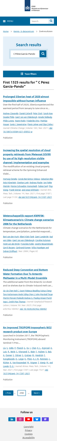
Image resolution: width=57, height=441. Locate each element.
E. (29, 351)
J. (30, 348)
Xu (27, 348)
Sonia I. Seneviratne (18, 124)
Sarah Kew (47, 113)
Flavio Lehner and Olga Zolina (40, 124)
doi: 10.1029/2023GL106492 (33, 308)
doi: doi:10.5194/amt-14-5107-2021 (35, 197)
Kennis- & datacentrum (24, 31)
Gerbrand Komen (23, 247)
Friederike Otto (32, 120)
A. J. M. (36, 358)
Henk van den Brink (11, 243)
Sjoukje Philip (8, 117)
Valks (11, 348)
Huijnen (41, 351)
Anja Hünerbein (9, 182)
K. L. (39, 348)
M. (33, 355)
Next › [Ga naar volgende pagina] (37, 392)
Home (6, 31)
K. (25, 358)
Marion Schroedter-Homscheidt (23, 186)
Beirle (12, 351)
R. (9, 351)
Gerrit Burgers (9, 247)
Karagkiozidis (9, 358)
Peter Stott (37, 113)
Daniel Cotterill (25, 113)
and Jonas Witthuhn (30, 189)
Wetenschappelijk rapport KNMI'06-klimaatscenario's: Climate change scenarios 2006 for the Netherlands (28, 220)
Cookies (29, 433)
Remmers (44, 358)
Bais (49, 351)
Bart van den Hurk (11, 236)
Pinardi (20, 348)
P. (15, 348)
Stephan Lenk (23, 182)
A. (51, 348)
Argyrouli (46, 348)
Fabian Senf (43, 186)
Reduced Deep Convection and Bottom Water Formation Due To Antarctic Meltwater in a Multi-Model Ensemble (25, 274)
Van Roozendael (19, 362)
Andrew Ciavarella (10, 113)
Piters (29, 358)
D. (16, 358)
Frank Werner (15, 189)
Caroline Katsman (42, 240)
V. (46, 351)
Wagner (33, 362)
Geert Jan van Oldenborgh (26, 117)
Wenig (42, 362)
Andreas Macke (35, 182)
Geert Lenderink (41, 236)
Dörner (18, 355)
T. (38, 362)
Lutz (5, 351)
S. (7, 348)
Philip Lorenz (8, 120)
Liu (4, 348)
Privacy (28, 430)
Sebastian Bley (47, 178)
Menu (10, 21)
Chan (34, 348)
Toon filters (30, 73)
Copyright (28, 426)
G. (25, 348)
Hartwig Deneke (10, 178)
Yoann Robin (20, 120)
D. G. (12, 366)
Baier (33, 351)
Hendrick (39, 355)
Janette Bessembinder (44, 243)
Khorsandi (23, 351)
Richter (6, 362)
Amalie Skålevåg (45, 117)
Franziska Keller (27, 243)
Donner (9, 355)
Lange (21, 358)
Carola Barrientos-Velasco (29, 178)
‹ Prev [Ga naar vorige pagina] (8, 392)
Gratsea (27, 355)
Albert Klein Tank (27, 236)
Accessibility (28, 437)
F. (36, 351)
